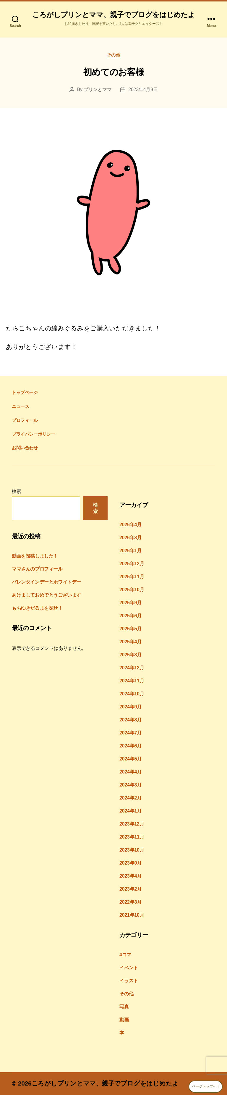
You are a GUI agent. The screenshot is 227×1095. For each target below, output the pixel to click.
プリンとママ (97, 89)
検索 (16, 491)
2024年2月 (130, 797)
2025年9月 (130, 602)
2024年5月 (130, 758)
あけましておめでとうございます (46, 594)
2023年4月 (130, 875)
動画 (124, 1019)
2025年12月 (131, 563)
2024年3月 (130, 784)
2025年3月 (130, 654)
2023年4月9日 (143, 89)
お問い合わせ (25, 447)
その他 (114, 54)
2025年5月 (130, 628)
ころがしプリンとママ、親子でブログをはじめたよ (113, 14)
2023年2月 (130, 888)
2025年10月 (131, 589)
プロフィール (25, 420)
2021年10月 (131, 915)
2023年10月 (131, 849)
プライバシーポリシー (33, 434)
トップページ (25, 392)
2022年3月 (130, 902)
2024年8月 (130, 719)
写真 (124, 1006)
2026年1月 (130, 550)
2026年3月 (130, 537)
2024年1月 (130, 810)
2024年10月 (131, 693)
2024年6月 (130, 745)
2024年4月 (130, 771)
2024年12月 (131, 667)
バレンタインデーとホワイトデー (46, 581)
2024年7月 (130, 732)
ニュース (20, 406)
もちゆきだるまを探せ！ (37, 608)
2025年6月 (130, 615)
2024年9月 (130, 706)
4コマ (125, 954)
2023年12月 (131, 823)
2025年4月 (130, 641)
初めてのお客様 (113, 72)
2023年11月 (131, 836)
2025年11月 (131, 576)
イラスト (128, 980)
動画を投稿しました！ (35, 555)
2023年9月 (130, 862)
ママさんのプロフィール (37, 568)
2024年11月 (131, 680)
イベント (128, 967)
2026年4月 (130, 524)
